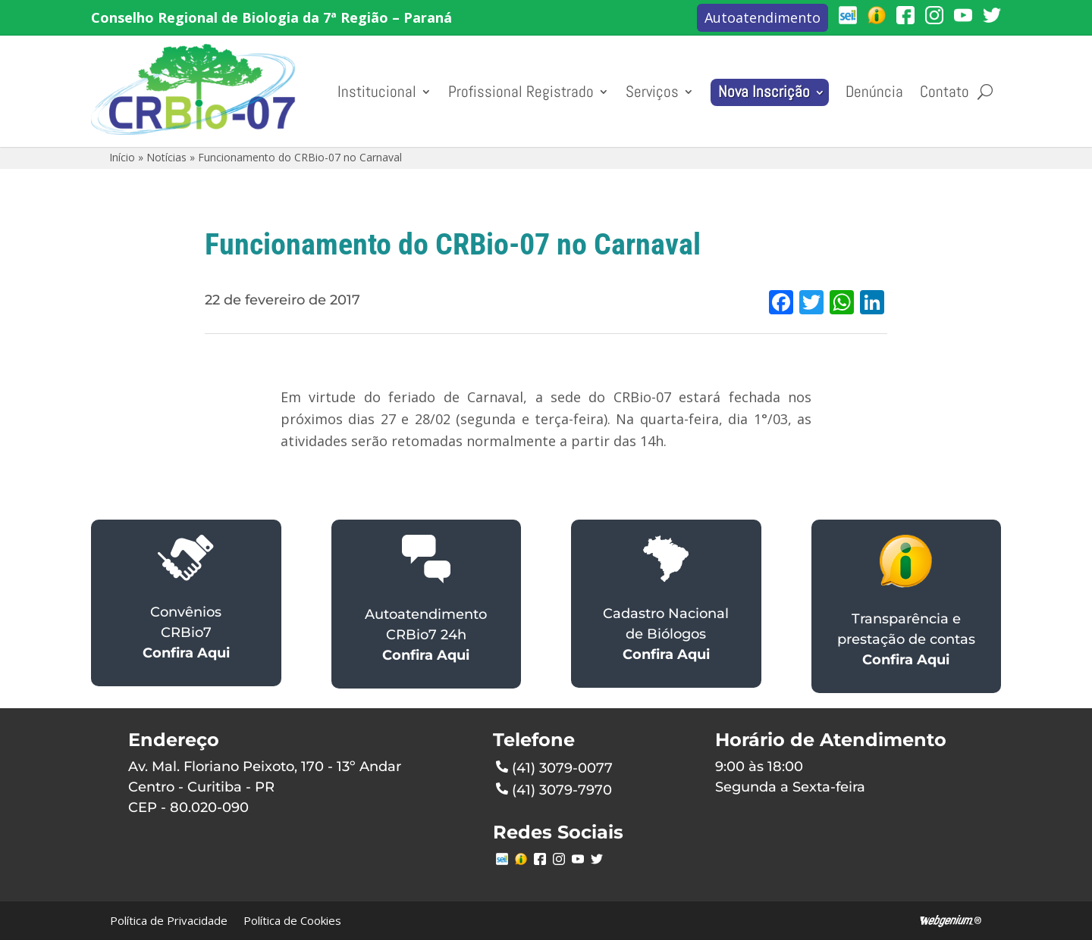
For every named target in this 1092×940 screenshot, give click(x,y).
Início (122, 157)
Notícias (166, 157)
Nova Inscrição (764, 91)
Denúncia (874, 91)
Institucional (376, 91)
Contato (944, 91)
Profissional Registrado (521, 91)
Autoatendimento (762, 17)
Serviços (652, 91)
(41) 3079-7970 (554, 788)
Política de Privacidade (169, 920)
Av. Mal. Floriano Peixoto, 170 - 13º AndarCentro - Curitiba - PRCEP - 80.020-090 (264, 787)
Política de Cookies (292, 920)
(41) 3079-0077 (554, 766)
